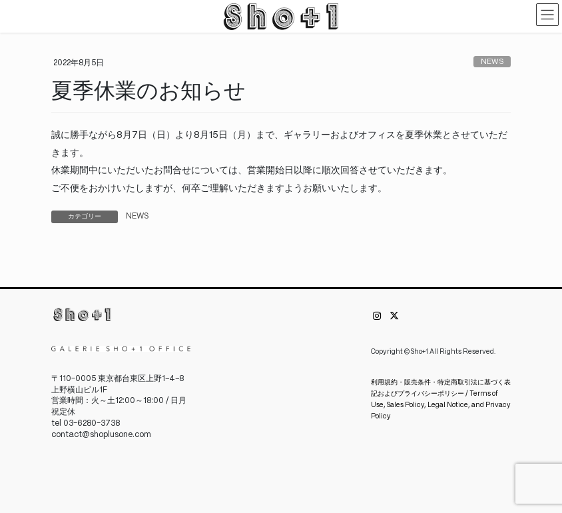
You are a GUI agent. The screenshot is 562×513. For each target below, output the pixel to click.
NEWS (492, 62)
